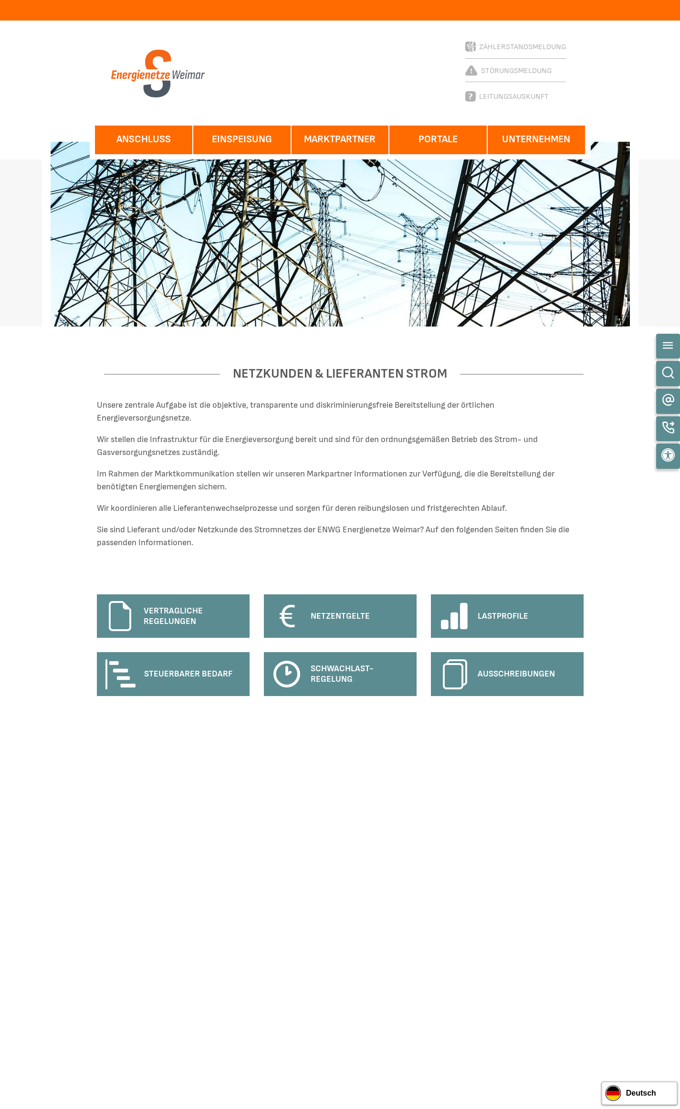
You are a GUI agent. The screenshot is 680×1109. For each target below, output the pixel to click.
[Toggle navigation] (668, 346)
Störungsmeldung (508, 70)
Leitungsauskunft (507, 96)
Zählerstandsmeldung (515, 47)
